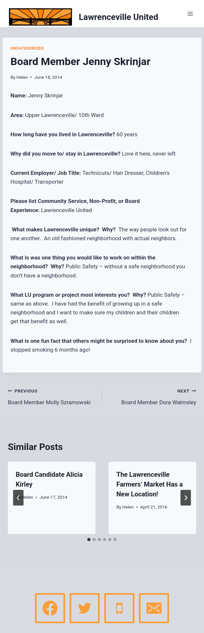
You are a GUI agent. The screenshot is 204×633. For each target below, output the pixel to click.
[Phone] (119, 608)
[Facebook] (50, 608)
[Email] (154, 608)
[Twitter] (85, 608)
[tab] (89, 539)
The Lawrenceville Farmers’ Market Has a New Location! (149, 484)
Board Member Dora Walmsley (152, 396)
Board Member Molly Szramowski (52, 396)
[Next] (185, 498)
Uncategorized (27, 48)
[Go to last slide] (18, 498)
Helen (22, 77)
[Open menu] (190, 13)
